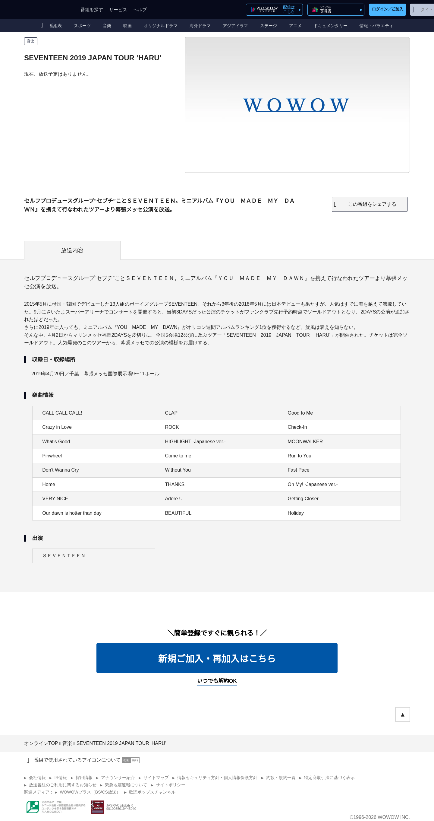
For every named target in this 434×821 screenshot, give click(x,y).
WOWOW (46, 9)
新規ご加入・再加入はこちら (217, 659)
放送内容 (72, 250)
